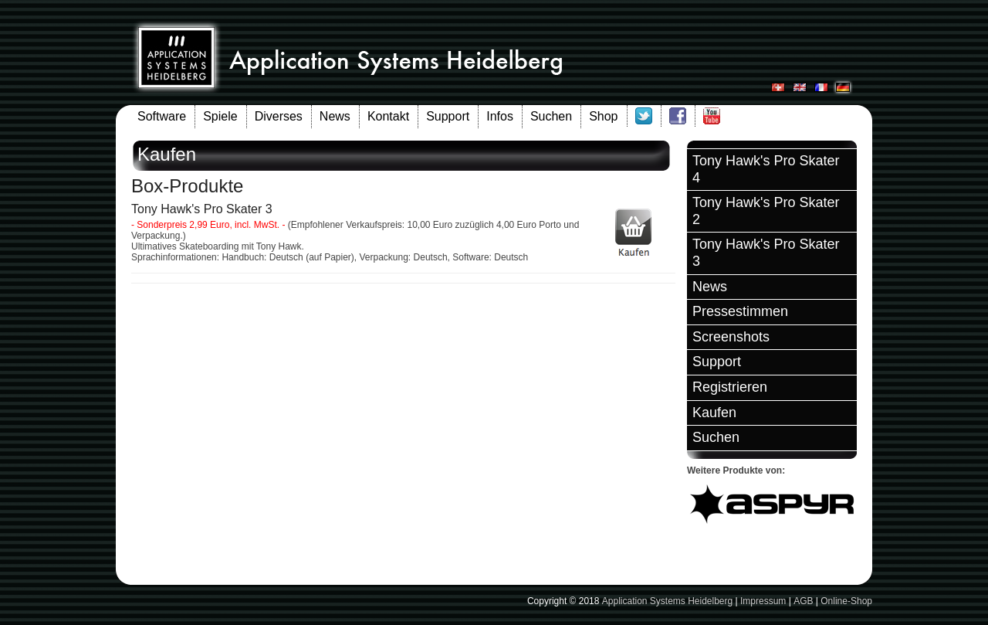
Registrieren (729, 387)
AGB (803, 601)
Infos (499, 116)
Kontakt (388, 116)
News (335, 116)
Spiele (220, 116)
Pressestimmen (740, 311)
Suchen (551, 116)
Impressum (763, 601)
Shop (603, 116)
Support (447, 116)
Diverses (279, 116)
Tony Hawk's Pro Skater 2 (766, 211)
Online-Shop (846, 601)
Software (161, 116)
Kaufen (714, 412)
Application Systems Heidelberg (667, 601)
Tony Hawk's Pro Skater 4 (766, 169)
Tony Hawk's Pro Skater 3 (766, 252)
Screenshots (731, 337)
